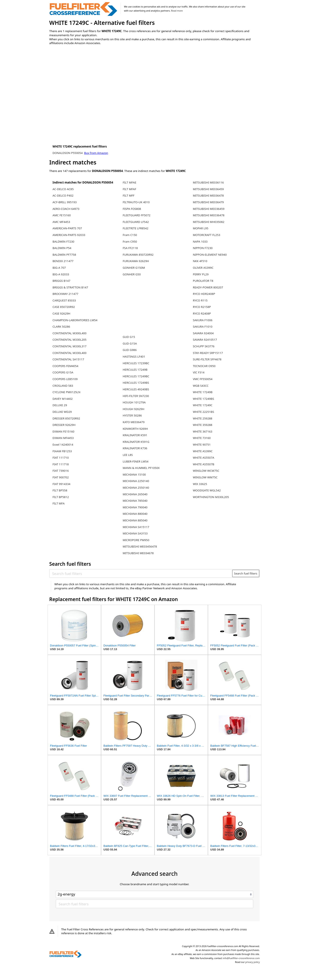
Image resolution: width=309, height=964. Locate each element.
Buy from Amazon (96, 153)
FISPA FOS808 (132, 209)
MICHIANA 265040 (135, 494)
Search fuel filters (245, 573)
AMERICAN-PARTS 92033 (69, 235)
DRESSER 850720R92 (66, 418)
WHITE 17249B (203, 392)
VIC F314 (198, 372)
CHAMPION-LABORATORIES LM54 (75, 320)
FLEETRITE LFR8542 (135, 228)
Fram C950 (130, 241)
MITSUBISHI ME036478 (208, 195)
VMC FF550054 (202, 379)
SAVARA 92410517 (205, 340)
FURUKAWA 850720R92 (138, 255)
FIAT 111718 (61, 464)
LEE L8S (128, 455)
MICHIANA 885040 (135, 520)
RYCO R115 (200, 300)
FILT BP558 (60, 490)
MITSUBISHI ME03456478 (140, 546)
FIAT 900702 (61, 477)
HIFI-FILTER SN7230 (136, 396)
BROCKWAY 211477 (65, 294)
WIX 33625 (200, 484)
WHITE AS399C (203, 451)
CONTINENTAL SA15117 (68, 359)
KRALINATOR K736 (135, 448)
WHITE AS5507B (203, 464)
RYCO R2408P (202, 313)
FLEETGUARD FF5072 (136, 215)
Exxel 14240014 (63, 444)
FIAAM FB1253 (62, 451)
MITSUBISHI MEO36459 (208, 209)
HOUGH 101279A (134, 402)
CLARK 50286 (61, 326)
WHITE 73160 (202, 438)
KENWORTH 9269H (135, 429)
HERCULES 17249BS (136, 383)
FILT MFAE (129, 182)
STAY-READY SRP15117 (208, 353)
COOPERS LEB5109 (65, 379)
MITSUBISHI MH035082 (208, 222)
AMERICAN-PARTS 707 (67, 228)
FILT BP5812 (61, 497)
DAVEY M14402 (63, 399)
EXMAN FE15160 (63, 431)
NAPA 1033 (200, 241)
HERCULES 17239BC (136, 363)
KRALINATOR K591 (135, 435)
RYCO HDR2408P (204, 294)
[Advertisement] (85, 84)
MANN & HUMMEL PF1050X (141, 468)
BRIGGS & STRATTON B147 (70, 287)
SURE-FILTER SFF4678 (207, 359)
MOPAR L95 (200, 228)
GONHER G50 (132, 274)
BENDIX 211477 (63, 261)
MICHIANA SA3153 (135, 533)
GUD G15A (130, 343)
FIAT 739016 (61, 471)
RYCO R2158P (202, 307)
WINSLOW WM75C (205, 477)
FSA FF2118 (130, 248)
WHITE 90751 (202, 444)
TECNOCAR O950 (204, 366)
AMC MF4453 (61, 222)
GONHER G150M (134, 268)
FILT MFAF (129, 189)
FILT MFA (59, 503)
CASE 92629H (61, 313)
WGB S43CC (201, 386)
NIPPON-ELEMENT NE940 (210, 255)
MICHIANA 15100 (134, 474)
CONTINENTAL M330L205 (69, 340)
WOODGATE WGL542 (207, 490)
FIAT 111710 (61, 458)
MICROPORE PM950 (136, 540)
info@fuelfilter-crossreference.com (241, 958)
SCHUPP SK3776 (204, 346)
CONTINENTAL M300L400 (69, 333)
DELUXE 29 (60, 405)
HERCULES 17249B (135, 370)
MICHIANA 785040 (135, 501)
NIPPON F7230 (203, 248)
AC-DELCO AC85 (63, 189)
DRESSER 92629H (64, 425)
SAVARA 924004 (203, 333)
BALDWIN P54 (62, 248)
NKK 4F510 (200, 261)
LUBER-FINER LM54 (135, 461)
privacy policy (252, 962)
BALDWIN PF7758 (64, 255)
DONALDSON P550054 (68, 153)
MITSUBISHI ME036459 (208, 189)
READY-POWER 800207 (208, 287)
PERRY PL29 (201, 274)
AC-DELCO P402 (63, 195)
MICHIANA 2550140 (136, 487)
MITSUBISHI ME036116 (208, 182)
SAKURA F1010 (202, 326)
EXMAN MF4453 (63, 438)
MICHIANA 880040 (135, 514)
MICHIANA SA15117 (136, 527)
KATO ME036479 (134, 422)
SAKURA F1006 (202, 320)
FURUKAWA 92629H (136, 261)
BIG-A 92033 (61, 274)
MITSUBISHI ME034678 (138, 553)
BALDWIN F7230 (63, 241)
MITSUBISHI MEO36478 (208, 215)
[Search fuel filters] (141, 573)
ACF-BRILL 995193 (65, 202)
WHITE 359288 (202, 425)
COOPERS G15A (63, 372)
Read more (177, 10)
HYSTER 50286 (132, 415)
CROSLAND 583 (63, 386)
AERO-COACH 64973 (66, 209)
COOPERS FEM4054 (65, 366)
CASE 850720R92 (64, 307)
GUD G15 (129, 337)
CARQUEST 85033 (64, 300)
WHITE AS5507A (203, 458)
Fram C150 (130, 235)
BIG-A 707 (59, 268)
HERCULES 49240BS (136, 389)
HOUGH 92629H (133, 409)
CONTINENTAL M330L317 (69, 346)
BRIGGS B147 (61, 281)
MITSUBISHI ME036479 (208, 202)
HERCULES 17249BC (136, 376)
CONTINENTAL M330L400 (69, 353)
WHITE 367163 (202, 431)
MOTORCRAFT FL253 (206, 235)
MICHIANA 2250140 (136, 481)
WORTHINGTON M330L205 (211, 497)
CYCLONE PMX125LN (66, 392)
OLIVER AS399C (203, 268)
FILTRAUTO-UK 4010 (136, 202)
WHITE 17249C (202, 405)
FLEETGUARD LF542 (136, 222)
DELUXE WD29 (62, 412)
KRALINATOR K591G (136, 442)
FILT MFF (129, 195)
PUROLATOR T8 (203, 281)
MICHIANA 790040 (135, 507)
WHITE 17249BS (203, 399)
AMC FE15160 (62, 215)
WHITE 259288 (202, 418)
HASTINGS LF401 (134, 356)
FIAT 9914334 (61, 484)
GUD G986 (130, 350)
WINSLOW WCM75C (206, 471)
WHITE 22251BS (203, 412)
